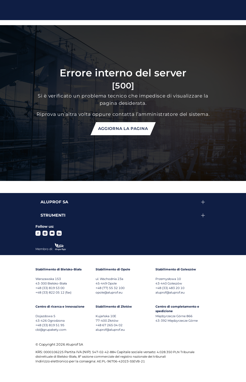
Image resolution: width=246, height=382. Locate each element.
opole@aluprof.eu (109, 292)
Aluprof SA (54, 202)
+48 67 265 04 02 (109, 325)
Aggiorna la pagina (123, 128)
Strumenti (52, 215)
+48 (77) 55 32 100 (110, 288)
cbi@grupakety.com (50, 329)
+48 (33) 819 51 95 (49, 325)
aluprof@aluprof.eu (170, 292)
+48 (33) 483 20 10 (169, 288)
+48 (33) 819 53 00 (49, 288)
